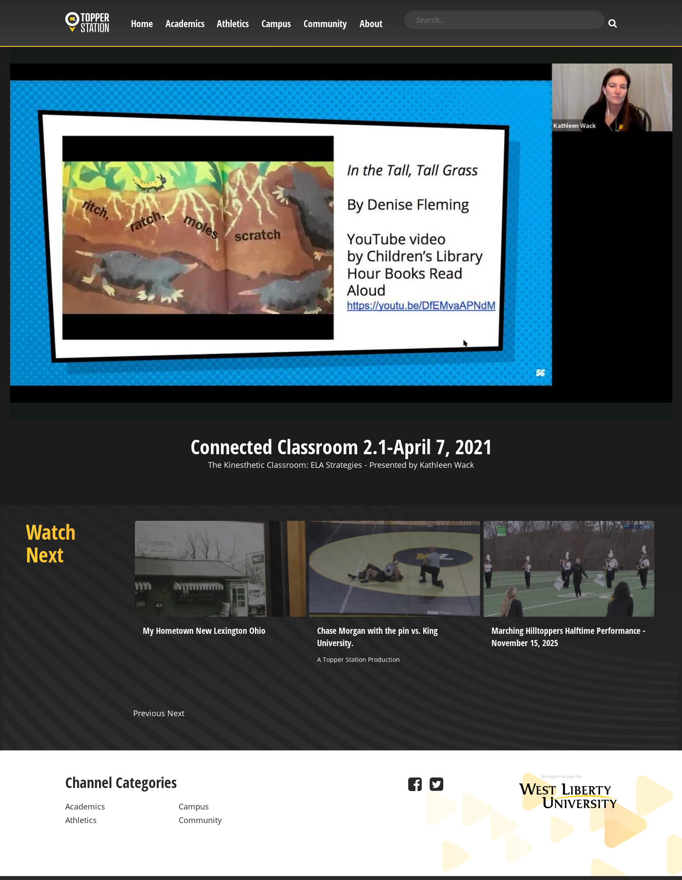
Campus (276, 23)
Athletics (233, 23)
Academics (185, 23)
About (371, 23)
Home (142, 23)
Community (325, 23)
